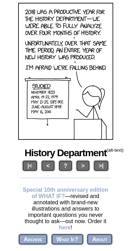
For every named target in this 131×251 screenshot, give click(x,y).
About (99, 239)
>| (101, 166)
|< (30, 166)
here (65, 227)
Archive (33, 239)
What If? (67, 239)
